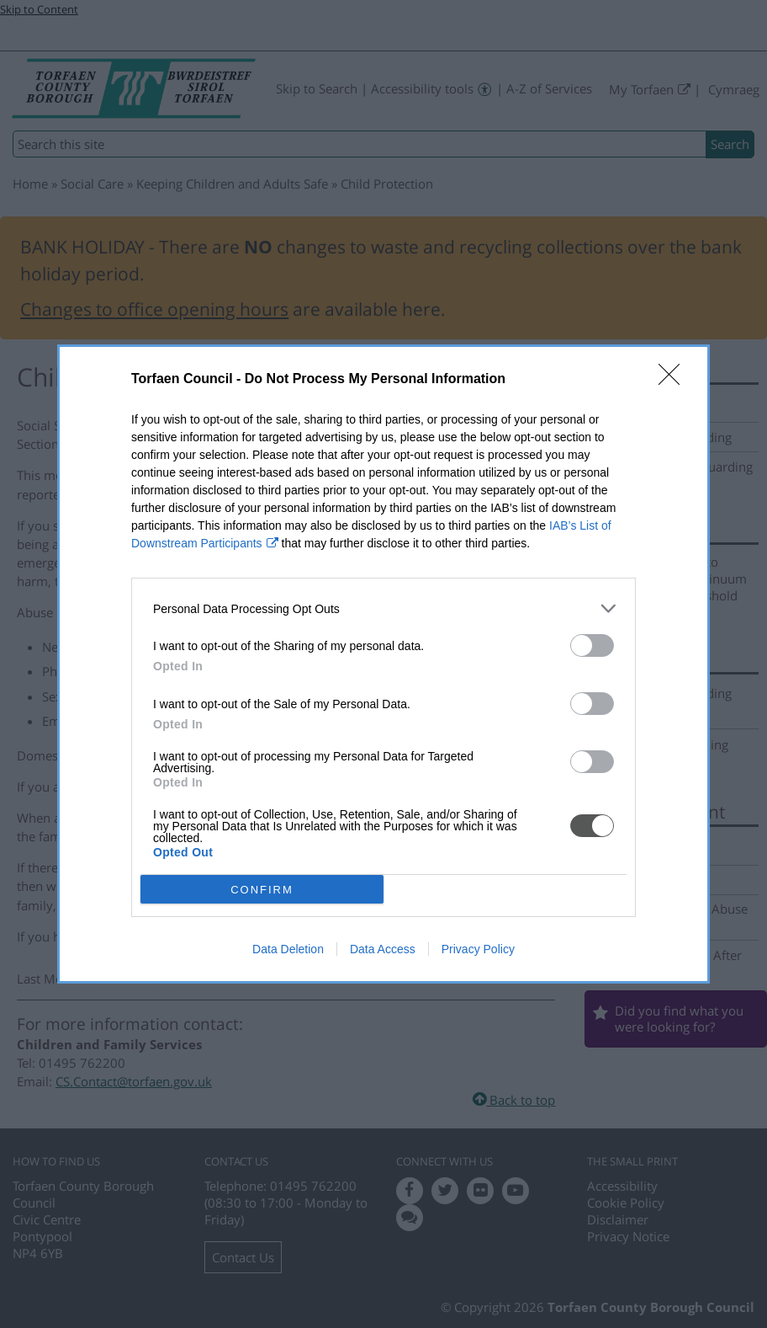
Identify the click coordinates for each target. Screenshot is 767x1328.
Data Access (382, 949)
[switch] (592, 645)
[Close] (674, 380)
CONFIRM (262, 889)
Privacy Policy (478, 949)
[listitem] (383, 608)
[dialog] (383, 664)
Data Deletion (288, 949)
